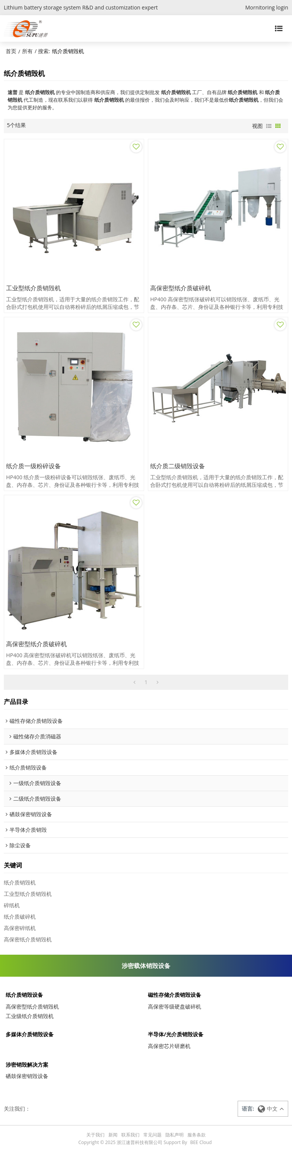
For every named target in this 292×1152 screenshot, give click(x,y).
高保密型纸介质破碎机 (180, 288)
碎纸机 (12, 905)
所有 (27, 51)
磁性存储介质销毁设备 (174, 994)
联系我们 (130, 1135)
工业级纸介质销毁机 (30, 1016)
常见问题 (152, 1135)
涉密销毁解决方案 (27, 1064)
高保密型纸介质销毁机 (32, 1006)
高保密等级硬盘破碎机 (174, 1006)
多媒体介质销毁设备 (30, 1034)
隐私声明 (174, 1135)
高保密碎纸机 (20, 928)
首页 (11, 51)
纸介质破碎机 (20, 916)
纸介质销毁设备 (24, 994)
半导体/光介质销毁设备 (175, 1034)
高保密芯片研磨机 (169, 1046)
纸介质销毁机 (20, 882)
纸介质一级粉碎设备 (33, 466)
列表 (268, 126)
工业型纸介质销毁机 (33, 288)
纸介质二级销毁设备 (177, 466)
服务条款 (196, 1135)
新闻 (112, 1135)
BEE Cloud (201, 1142)
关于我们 (95, 1135)
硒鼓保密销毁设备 (27, 1076)
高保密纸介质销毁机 (28, 939)
